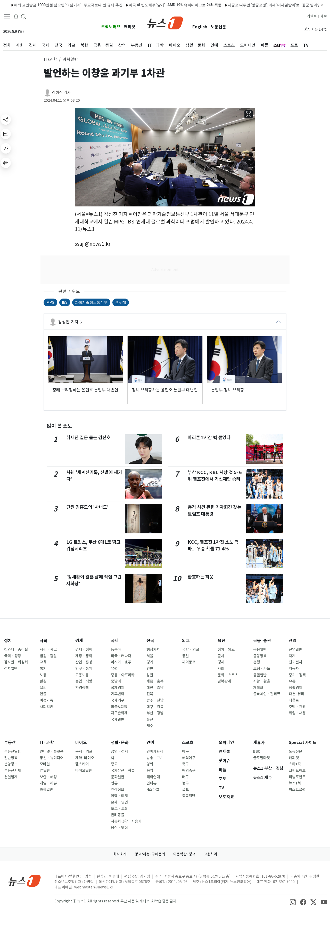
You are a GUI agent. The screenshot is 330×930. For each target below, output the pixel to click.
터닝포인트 (297, 777)
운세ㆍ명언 (119, 802)
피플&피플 (119, 706)
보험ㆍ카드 (261, 668)
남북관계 (224, 681)
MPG (50, 302)
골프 (185, 789)
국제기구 (117, 700)
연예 (150, 742)
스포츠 (188, 742)
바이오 (81, 742)
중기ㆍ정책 (297, 675)
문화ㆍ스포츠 (228, 675)
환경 (43, 681)
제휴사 (259, 742)
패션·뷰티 (296, 694)
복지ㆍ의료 (83, 751)
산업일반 (295, 649)
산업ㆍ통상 (83, 662)
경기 (149, 662)
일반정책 (11, 758)
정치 (8, 640)
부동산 (10, 742)
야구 (185, 751)
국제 (115, 640)
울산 (149, 719)
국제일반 (117, 719)
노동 (43, 675)
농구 (185, 783)
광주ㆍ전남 (154, 700)
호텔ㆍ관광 (297, 706)
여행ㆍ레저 (119, 795)
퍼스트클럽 (297, 789)
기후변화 (117, 694)
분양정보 (11, 764)
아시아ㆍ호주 (121, 662)
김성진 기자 (61, 92)
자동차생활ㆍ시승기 (126, 821)
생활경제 (295, 687)
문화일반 (117, 777)
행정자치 (153, 649)
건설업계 (11, 777)
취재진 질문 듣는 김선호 (88, 437)
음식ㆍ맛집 (119, 827)
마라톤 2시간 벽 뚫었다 (209, 437)
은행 (256, 662)
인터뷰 (151, 783)
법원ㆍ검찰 (48, 656)
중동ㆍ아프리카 (123, 675)
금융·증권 (262, 640)
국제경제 (117, 687)
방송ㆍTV (154, 758)
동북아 (116, 649)
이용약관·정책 (184, 854)
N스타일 (152, 789)
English (199, 27)
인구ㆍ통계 (83, 668)
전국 (150, 640)
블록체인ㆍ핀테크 (266, 694)
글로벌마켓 (261, 758)
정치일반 (11, 668)
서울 (149, 656)
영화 (149, 764)
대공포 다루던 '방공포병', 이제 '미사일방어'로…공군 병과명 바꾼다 (260, 5)
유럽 (114, 668)
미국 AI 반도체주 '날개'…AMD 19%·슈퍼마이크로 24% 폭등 (155, 5)
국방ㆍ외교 (190, 649)
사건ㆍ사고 (48, 649)
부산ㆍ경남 (154, 713)
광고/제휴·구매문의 (150, 854)
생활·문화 (120, 742)
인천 (149, 668)
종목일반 (188, 795)
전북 (149, 694)
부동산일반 (12, 751)
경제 (79, 640)
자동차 (294, 668)
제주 (149, 725)
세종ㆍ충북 (154, 681)
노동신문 (218, 27)
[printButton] (6, 163)
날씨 (43, 687)
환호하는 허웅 (200, 577)
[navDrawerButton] (7, 17)
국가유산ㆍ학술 (123, 770)
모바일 (45, 764)
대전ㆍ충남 (154, 687)
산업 (292, 640)
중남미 (116, 681)
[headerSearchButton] (23, 16)
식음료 (294, 700)
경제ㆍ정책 (83, 649)
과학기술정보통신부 (91, 302)
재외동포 (188, 662)
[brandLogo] (165, 22)
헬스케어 (82, 764)
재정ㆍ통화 (83, 656)
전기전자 (295, 662)
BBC (256, 751)
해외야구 (188, 758)
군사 (221, 656)
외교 (186, 640)
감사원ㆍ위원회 (16, 662)
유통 (292, 681)
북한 (221, 640)
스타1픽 (295, 764)
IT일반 (45, 770)
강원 (149, 675)
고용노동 (82, 675)
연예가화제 (154, 751)
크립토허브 (110, 26)
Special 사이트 (303, 742)
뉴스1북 (295, 783)
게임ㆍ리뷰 (48, 783)
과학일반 (46, 789)
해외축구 (188, 770)
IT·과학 (47, 742)
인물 (43, 694)
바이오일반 (83, 770)
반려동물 (117, 815)
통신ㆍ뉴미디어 (51, 758)
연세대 (120, 302)
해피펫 (129, 26)
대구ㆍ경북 (154, 706)
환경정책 (82, 687)
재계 (292, 656)
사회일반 (46, 706)
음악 (149, 770)
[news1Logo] (24, 880)
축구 (185, 764)
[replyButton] (6, 134)
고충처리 (210, 854)
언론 (114, 783)
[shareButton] (6, 119)
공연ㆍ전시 (119, 751)
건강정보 (117, 789)
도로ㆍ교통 (119, 808)
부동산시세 (12, 770)
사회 (43, 640)
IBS (65, 302)
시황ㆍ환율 (261, 681)
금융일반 (260, 649)
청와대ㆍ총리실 (16, 649)
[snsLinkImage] (293, 901)
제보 (323, 16)
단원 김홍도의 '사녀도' (87, 507)
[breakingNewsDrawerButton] (16, 16)
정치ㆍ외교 (226, 649)
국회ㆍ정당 (12, 656)
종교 (114, 764)
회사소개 (120, 854)
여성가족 (46, 700)
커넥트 (312, 16)
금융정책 (260, 656)
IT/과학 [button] (50, 59)
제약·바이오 (84, 758)
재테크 (258, 687)
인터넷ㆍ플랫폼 (51, 751)
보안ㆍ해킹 (48, 777)
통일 (185, 656)
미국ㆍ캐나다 (121, 656)
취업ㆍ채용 (297, 713)
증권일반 (260, 675)
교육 (43, 662)
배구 (185, 777)
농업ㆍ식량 (83, 681)
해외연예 (153, 777)
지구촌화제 (119, 713)
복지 (43, 668)
